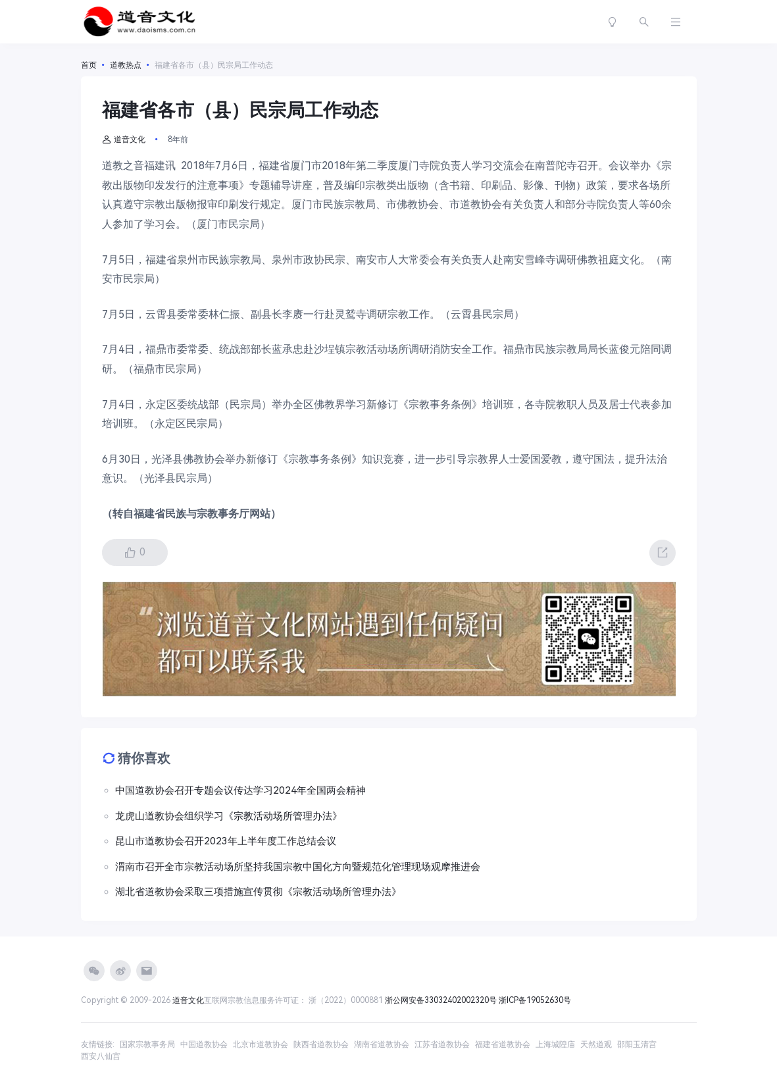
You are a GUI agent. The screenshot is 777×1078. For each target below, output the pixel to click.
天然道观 (596, 1044)
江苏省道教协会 (442, 1044)
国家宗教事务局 (147, 1044)
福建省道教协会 (502, 1044)
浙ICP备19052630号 (535, 1000)
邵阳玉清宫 (637, 1044)
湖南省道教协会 (381, 1044)
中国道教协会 (204, 1044)
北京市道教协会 (260, 1044)
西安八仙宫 (100, 1056)
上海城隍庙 (555, 1044)
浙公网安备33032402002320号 (441, 1000)
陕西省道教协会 (321, 1044)
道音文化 (123, 139)
